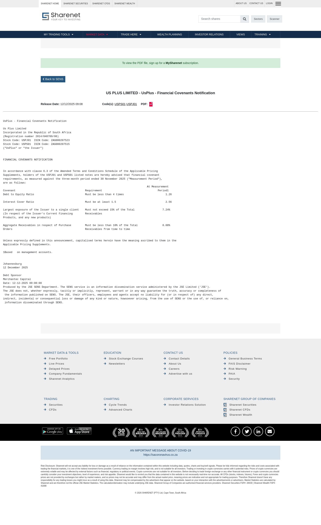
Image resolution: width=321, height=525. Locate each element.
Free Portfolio (56, 358)
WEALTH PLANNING (169, 34)
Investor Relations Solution (185, 404)
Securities (53, 404)
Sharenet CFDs (101, 3)
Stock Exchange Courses (123, 358)
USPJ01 (131, 104)
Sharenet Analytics (59, 378)
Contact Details (177, 358)
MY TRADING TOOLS (57, 34)
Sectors (258, 18)
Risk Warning (235, 368)
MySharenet (174, 63)
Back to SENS (53, 79)
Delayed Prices (57, 368)
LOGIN (269, 3)
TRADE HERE (129, 34)
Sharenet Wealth (238, 414)
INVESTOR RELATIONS (209, 34)
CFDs (50, 409)
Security (232, 378)
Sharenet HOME (50, 3)
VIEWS (240, 34)
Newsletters (114, 363)
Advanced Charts (118, 409)
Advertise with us (178, 373)
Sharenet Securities (240, 404)
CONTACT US (256, 3)
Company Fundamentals (63, 373)
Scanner (275, 18)
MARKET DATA (95, 34)
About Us (172, 363)
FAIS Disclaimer (237, 363)
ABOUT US (241, 3)
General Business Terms (243, 358)
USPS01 (120, 104)
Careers (172, 368)
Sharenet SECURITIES (75, 3)
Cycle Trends (115, 404)
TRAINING (260, 34)
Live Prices (54, 363)
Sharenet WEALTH (124, 3)
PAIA (229, 373)
